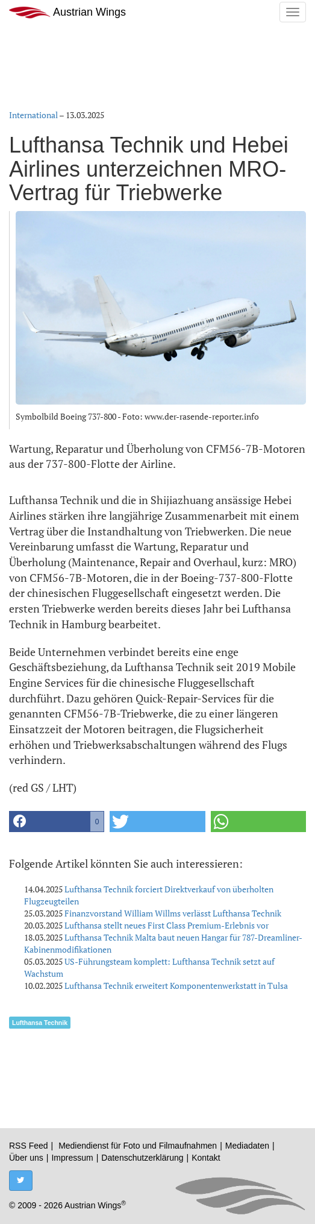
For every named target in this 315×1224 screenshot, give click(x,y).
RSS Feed (28, 1145)
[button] (56, 821)
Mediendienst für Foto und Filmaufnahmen (137, 1145)
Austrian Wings (67, 12)
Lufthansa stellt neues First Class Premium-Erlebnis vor (166, 925)
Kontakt (206, 1157)
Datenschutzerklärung (142, 1157)
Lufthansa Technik (39, 1022)
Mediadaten (247, 1145)
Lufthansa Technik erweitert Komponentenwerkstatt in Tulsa (176, 985)
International (33, 115)
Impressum (72, 1157)
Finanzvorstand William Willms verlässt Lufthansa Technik (172, 913)
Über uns (26, 1157)
